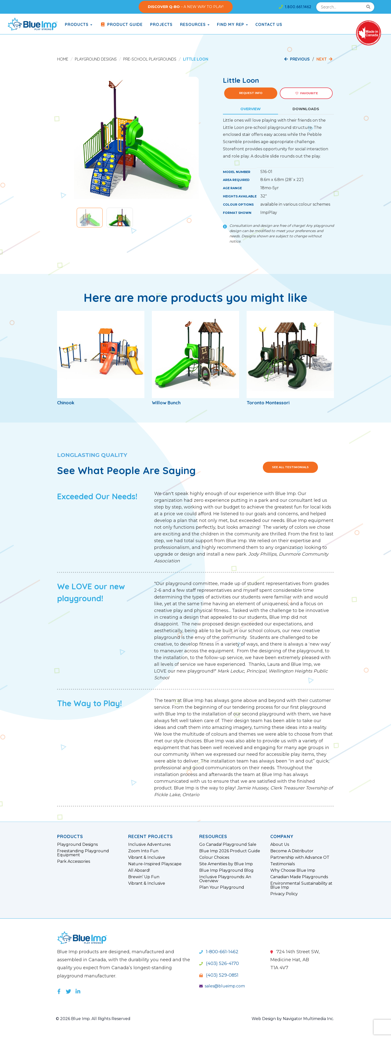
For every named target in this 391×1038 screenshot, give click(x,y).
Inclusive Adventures (149, 845)
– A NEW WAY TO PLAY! (185, 6)
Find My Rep (232, 24)
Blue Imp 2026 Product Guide (229, 851)
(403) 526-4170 (219, 963)
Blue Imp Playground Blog (226, 870)
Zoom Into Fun (143, 851)
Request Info (250, 93)
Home (62, 59)
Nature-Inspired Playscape (155, 864)
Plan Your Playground (221, 887)
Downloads (306, 109)
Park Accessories (73, 862)
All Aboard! (139, 870)
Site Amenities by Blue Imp (226, 864)
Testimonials (282, 864)
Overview (250, 109)
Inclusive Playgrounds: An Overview (225, 879)
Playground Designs (96, 59)
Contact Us (268, 24)
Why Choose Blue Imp (292, 870)
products (78, 24)
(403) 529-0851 (218, 975)
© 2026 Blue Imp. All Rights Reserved (93, 1018)
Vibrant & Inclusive (146, 858)
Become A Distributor (291, 851)
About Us (279, 845)
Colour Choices (214, 858)
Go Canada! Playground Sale (227, 845)
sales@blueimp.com (222, 986)
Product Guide (121, 24)
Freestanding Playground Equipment (83, 853)
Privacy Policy (284, 894)
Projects (161, 24)
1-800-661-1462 (218, 951)
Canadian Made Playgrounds (299, 877)
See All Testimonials (290, 467)
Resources (194, 24)
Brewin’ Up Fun (143, 877)
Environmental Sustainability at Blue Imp (301, 885)
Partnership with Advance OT (299, 858)
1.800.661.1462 (295, 6)
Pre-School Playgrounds (149, 59)
